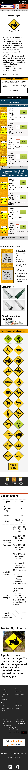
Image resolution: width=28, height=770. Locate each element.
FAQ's (3, 710)
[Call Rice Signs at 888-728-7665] (23, 1)
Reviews (4, 701)
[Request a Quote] (24, 6)
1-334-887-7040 (7, 730)
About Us (4, 696)
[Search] (7, 6)
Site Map (4, 715)
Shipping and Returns (7, 713)
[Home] (2, 2)
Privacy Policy (19, 710)
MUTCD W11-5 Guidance (13, 74)
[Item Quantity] (18, 112)
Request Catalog (19, 699)
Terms (17, 713)
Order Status (18, 701)
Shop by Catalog (19, 696)
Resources (4, 704)
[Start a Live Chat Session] (24, 732)
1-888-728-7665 (7, 726)
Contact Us (5, 699)
